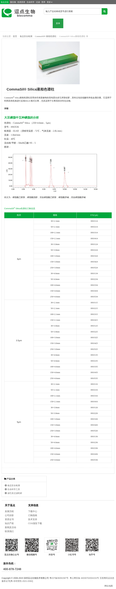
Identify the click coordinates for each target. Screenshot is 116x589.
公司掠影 (9, 515)
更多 (49, 2)
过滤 (38, 2)
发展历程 (9, 511)
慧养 (43, 2)
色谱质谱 (21, 2)
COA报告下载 (35, 523)
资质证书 (9, 519)
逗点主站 (5, 2)
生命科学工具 (13, 489)
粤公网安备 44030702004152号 (84, 578)
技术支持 (32, 519)
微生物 (13, 2)
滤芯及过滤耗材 (14, 493)
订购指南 (32, 515)
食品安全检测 (26, 36)
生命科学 (30, 2)
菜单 (58, 23)
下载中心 (32, 511)
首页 (15, 36)
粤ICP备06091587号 (59, 578)
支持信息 (33, 505)
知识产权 (9, 523)
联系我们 (9, 531)
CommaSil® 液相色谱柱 (46, 36)
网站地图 (108, 586)
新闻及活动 (10, 527)
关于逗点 (10, 505)
